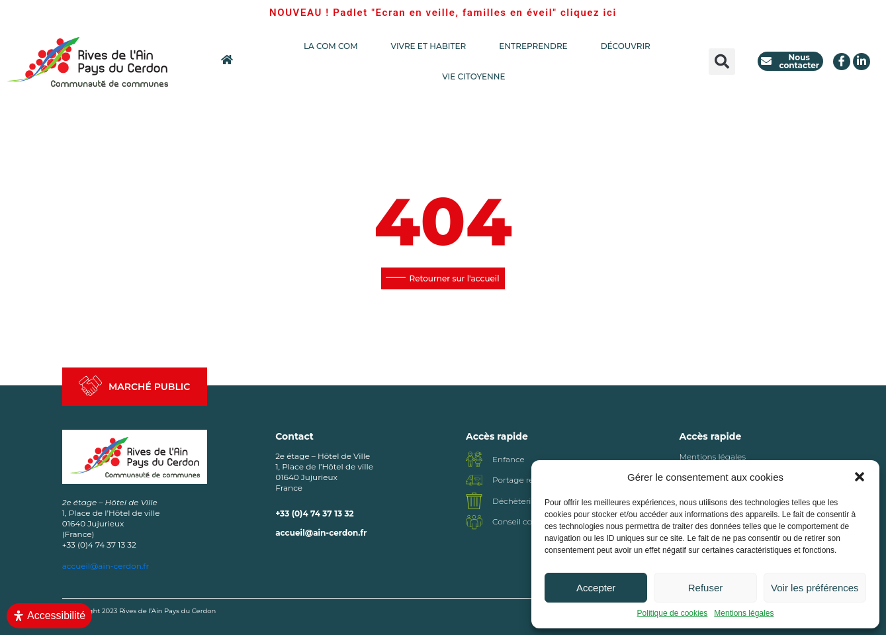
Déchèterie (514, 501)
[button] (859, 476)
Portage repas (519, 480)
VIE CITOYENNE (476, 76)
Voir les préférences (815, 587)
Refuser (705, 587)
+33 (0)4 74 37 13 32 (314, 513)
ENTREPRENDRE (536, 46)
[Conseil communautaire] (474, 522)
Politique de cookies (672, 613)
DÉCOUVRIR (625, 46)
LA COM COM (334, 46)
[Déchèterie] (474, 501)
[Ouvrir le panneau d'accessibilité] (49, 615)
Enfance (508, 459)
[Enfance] (474, 459)
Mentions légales (744, 613)
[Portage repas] (474, 480)
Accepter (595, 587)
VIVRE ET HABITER (432, 46)
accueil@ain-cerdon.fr (321, 533)
